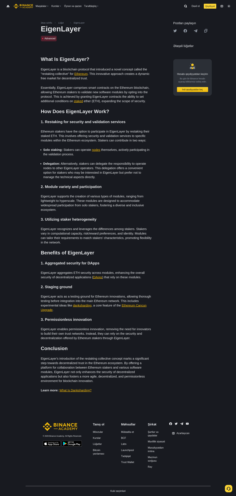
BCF (123, 438)
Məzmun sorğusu (152, 459)
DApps (97, 277)
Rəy (150, 466)
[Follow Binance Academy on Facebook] (170, 423)
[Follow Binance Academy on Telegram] (181, 423)
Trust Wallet (127, 462)
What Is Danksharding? (76, 390)
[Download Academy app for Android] (72, 444)
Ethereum (81, 74)
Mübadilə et (127, 432)
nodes (96, 149)
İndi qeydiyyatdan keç (192, 89)
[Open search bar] (184, 6)
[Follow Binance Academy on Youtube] (187, 424)
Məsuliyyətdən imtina (156, 449)
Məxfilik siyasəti (156, 441)
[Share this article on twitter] (175, 31)
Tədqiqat (126, 456)
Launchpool (127, 450)
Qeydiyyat (210, 6)
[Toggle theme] (229, 6)
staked (78, 101)
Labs (124, 444)
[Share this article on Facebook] (185, 31)
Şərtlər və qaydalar (153, 434)
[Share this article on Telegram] (195, 31)
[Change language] (222, 6)
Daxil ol (196, 6)
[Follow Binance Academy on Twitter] (176, 424)
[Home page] (23, 6)
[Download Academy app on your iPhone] (52, 444)
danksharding (82, 305)
